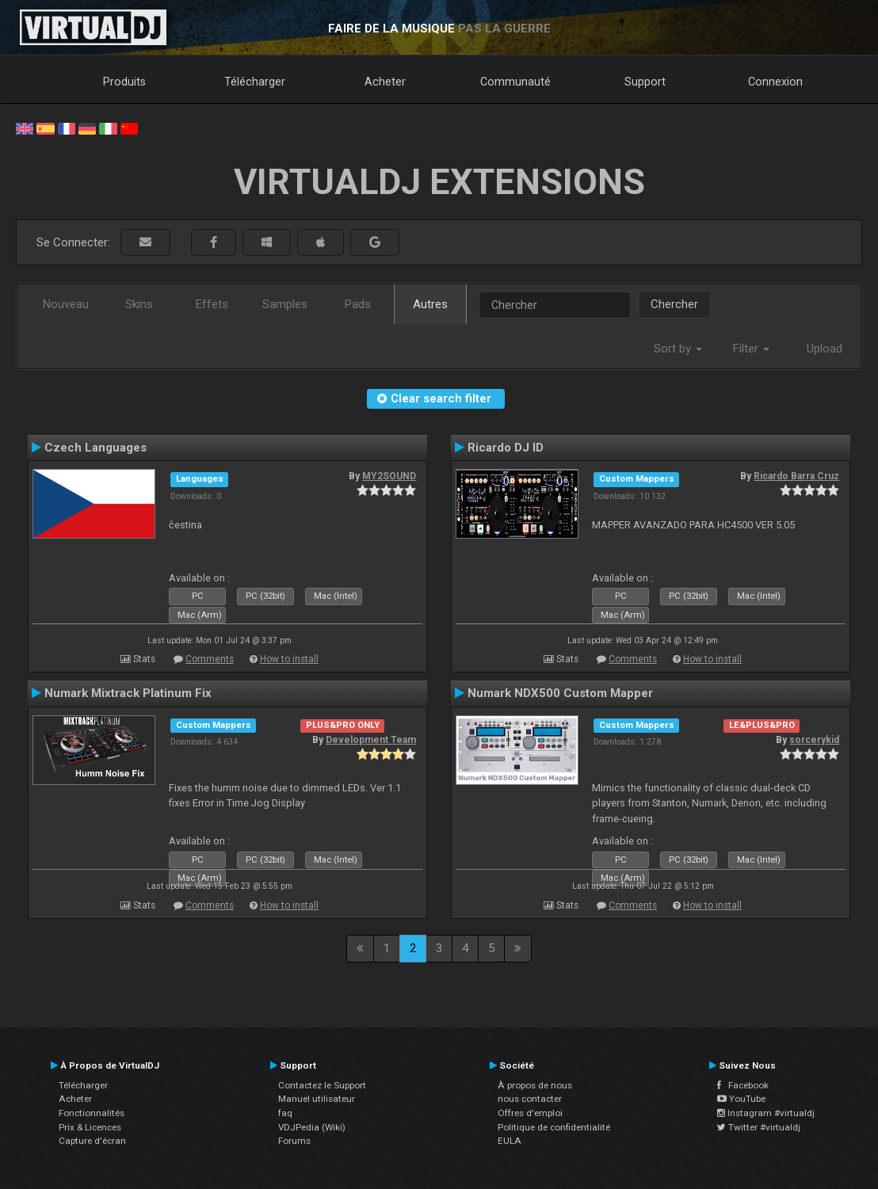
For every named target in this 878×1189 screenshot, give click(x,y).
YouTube (741, 1098)
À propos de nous (535, 1085)
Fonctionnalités (91, 1112)
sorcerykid (814, 739)
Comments (209, 659)
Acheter (385, 81)
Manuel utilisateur (316, 1098)
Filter (751, 348)
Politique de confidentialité (554, 1127)
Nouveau (66, 304)
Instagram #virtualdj (766, 1112)
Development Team (371, 739)
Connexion (775, 81)
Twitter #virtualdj (758, 1127)
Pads (358, 304)
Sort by (678, 348)
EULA (509, 1140)
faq (285, 1112)
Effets (212, 304)
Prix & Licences (90, 1127)
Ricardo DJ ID (506, 447)
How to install (289, 659)
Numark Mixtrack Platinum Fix (128, 693)
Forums (294, 1140)
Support (645, 81)
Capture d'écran (92, 1140)
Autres (430, 304)
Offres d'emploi (530, 1112)
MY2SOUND (389, 476)
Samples (284, 304)
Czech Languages (95, 447)
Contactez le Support (322, 1085)
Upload (824, 348)
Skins (139, 304)
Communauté (515, 81)
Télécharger (254, 81)
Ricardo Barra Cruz (796, 476)
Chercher (674, 304)
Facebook (743, 1085)
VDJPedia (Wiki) (311, 1127)
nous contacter (530, 1098)
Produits (124, 81)
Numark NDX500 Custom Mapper (560, 693)
